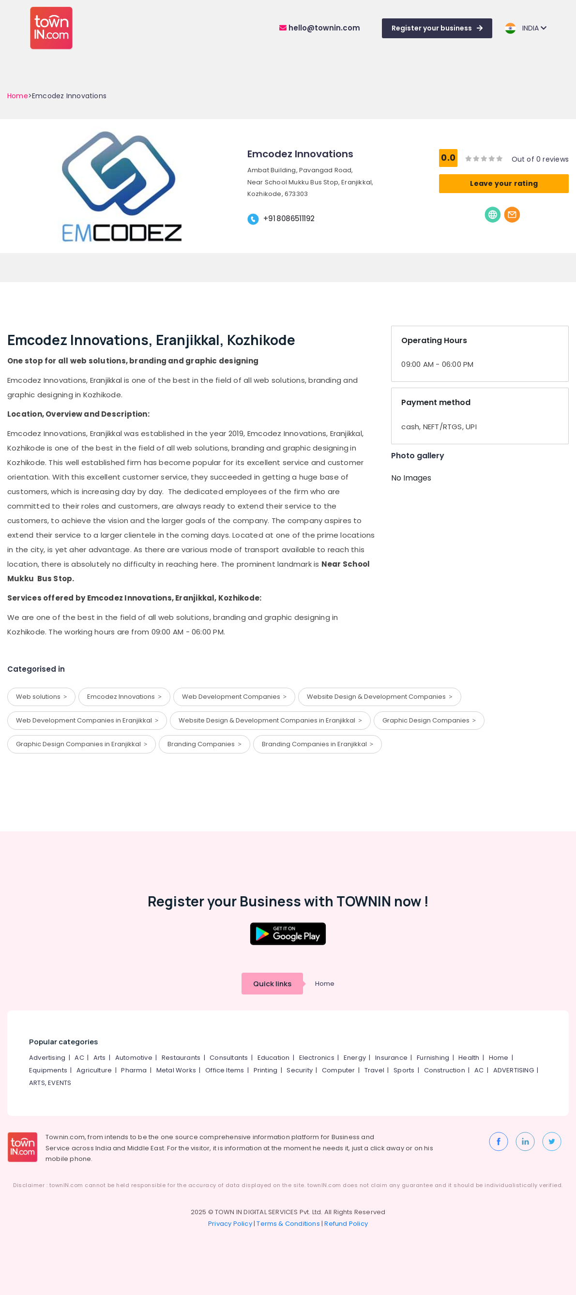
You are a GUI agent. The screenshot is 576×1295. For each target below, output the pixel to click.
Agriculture (94, 1070)
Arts (99, 1057)
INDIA (525, 28)
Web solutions (41, 696)
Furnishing (433, 1057)
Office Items (224, 1070)
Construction (444, 1070)
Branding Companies (204, 744)
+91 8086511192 (289, 218)
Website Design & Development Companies (379, 696)
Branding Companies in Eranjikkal (317, 744)
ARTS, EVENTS (50, 1082)
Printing (266, 1070)
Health (468, 1057)
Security (300, 1070)
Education (274, 1057)
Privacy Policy (230, 1223)
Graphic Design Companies (429, 720)
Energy (355, 1057)
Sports (404, 1070)
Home (17, 96)
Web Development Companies (234, 696)
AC (79, 1057)
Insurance (391, 1057)
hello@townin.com (319, 28)
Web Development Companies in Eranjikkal (87, 720)
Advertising (47, 1057)
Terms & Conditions (288, 1223)
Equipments (48, 1070)
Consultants (229, 1057)
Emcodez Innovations (124, 696)
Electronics (316, 1057)
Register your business (437, 28)
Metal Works (176, 1070)
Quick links (272, 984)
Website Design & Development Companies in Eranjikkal (270, 720)
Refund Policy (346, 1223)
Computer (338, 1070)
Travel (374, 1070)
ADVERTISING (513, 1070)
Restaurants (181, 1057)
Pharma (134, 1070)
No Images (411, 477)
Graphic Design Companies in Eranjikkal (81, 744)
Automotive (133, 1057)
